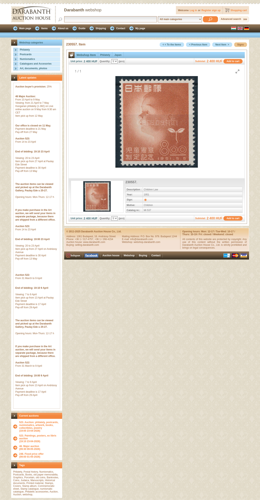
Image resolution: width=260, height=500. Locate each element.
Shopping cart (239, 10)
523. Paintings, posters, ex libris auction (37, 437)
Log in (193, 10)
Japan (117, 55)
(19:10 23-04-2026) (39, 438)
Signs (240, 44)
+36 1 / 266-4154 (104, 239)
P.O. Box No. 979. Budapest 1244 (159, 236)
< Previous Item (198, 44)
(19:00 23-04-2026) (39, 426)
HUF (95, 61)
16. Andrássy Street (105, 236)
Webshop (129, 255)
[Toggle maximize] (237, 71)
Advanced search (231, 19)
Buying (143, 255)
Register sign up (211, 10)
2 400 (87, 61)
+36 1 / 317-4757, (85, 239)
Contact (155, 255)
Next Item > (222, 44)
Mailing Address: (131, 236)
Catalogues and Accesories (36, 63)
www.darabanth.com (94, 242)
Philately (25, 49)
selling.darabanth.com (87, 245)
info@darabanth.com (141, 239)
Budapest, (88, 236)
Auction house (111, 255)
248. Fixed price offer (31, 454)
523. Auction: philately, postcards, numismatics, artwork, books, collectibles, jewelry (38, 425)
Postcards (26, 54)
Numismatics (27, 59)
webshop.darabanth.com (147, 242)
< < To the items (172, 44)
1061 (80, 236)
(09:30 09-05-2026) (29, 447)
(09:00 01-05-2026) (31, 455)
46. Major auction (29, 446)
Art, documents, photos (33, 68)
